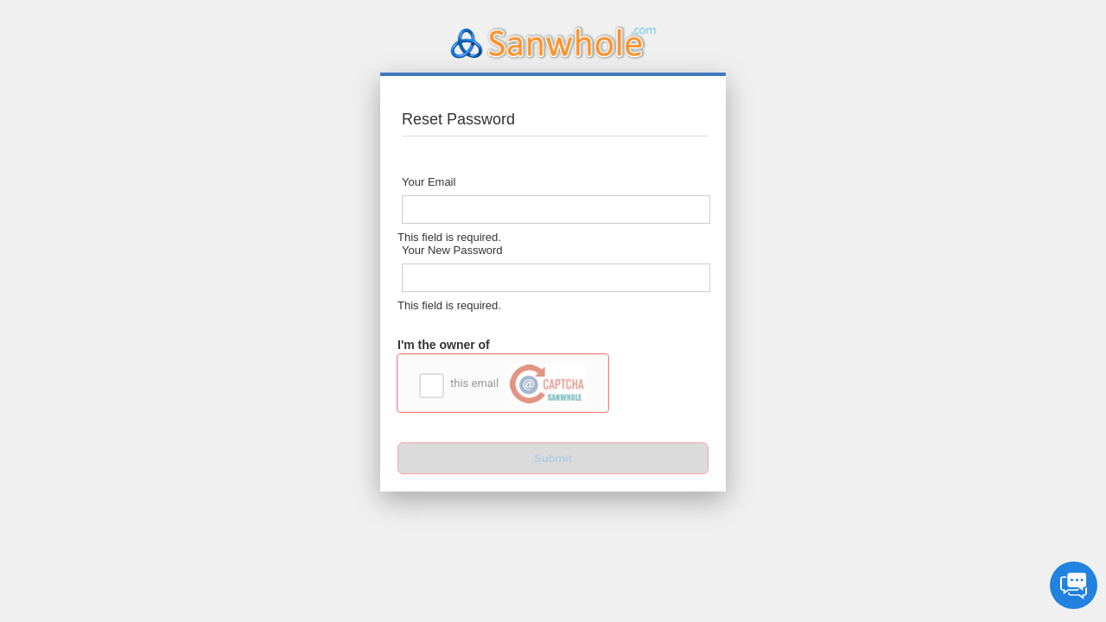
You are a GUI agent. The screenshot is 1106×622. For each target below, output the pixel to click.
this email (518, 383)
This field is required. (449, 237)
